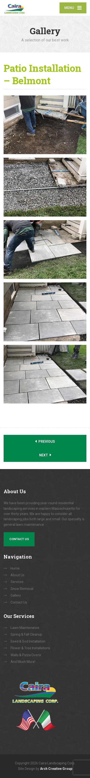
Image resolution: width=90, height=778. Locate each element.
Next (45, 455)
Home (15, 568)
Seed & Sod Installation (28, 641)
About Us (17, 575)
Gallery (16, 595)
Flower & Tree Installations (30, 648)
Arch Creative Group (56, 769)
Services (17, 582)
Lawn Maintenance (25, 628)
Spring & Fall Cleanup (26, 634)
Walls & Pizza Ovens (26, 655)
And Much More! (23, 662)
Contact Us (19, 539)
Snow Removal (22, 589)
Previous (45, 441)
